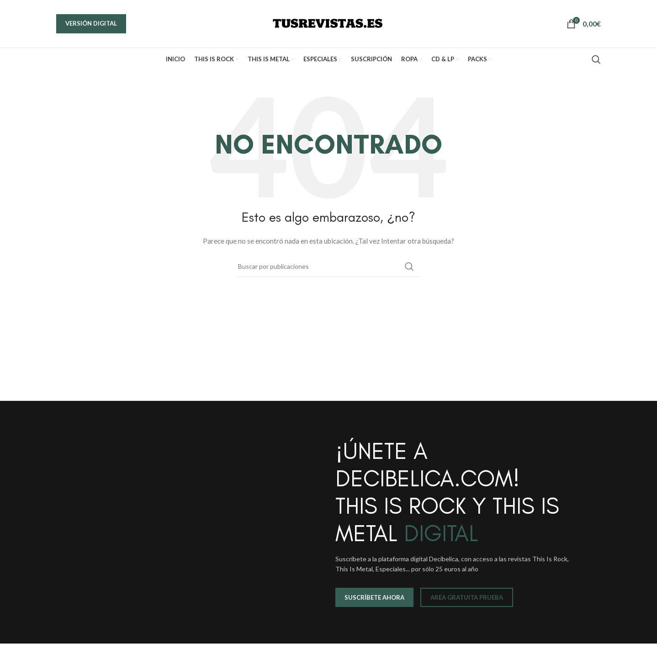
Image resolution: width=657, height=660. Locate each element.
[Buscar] (596, 59)
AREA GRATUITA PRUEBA (466, 597)
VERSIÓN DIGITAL (91, 23)
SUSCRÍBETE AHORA (374, 597)
